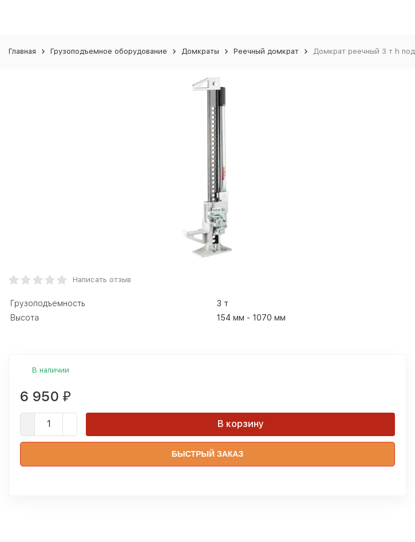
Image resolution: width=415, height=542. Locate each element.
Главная (22, 51)
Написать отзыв (102, 279)
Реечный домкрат (266, 51)
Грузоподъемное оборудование (108, 51)
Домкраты (200, 51)
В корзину (241, 423)
